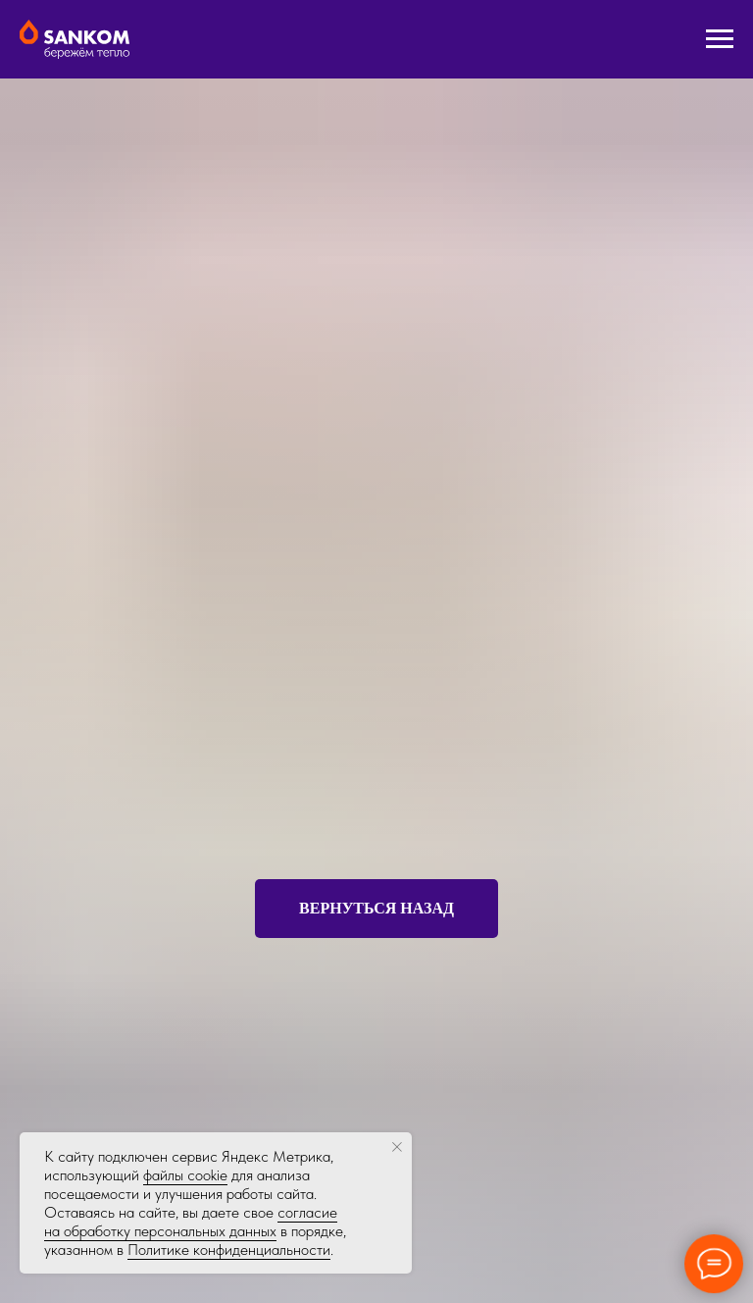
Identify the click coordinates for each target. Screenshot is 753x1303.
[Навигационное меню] (719, 39)
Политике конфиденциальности (228, 1249)
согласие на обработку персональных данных (190, 1221)
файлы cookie (185, 1175)
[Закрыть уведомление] (397, 1147)
